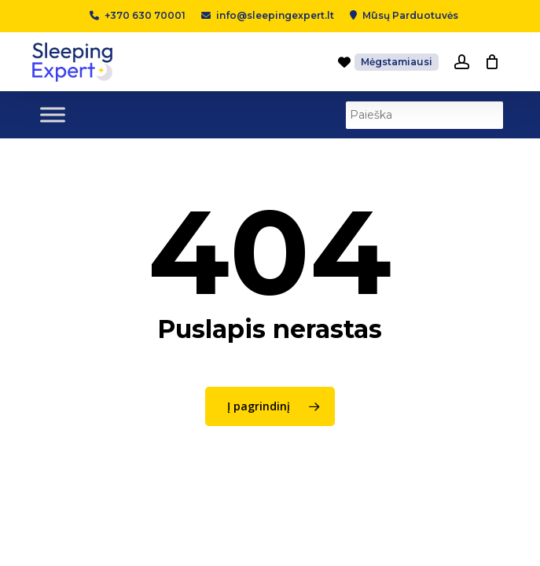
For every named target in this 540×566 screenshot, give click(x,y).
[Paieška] (424, 115)
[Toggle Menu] (52, 114)
